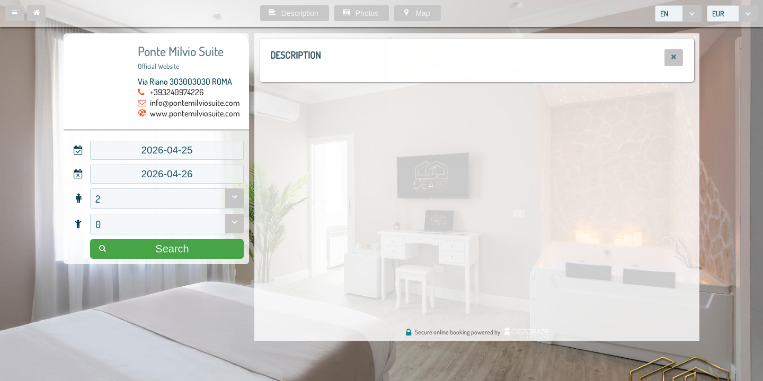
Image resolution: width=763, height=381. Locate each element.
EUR (718, 13)
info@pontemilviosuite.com (195, 102)
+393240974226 (176, 92)
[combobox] (678, 13)
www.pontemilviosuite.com (195, 113)
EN (664, 13)
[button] (14, 13)
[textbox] (167, 150)
